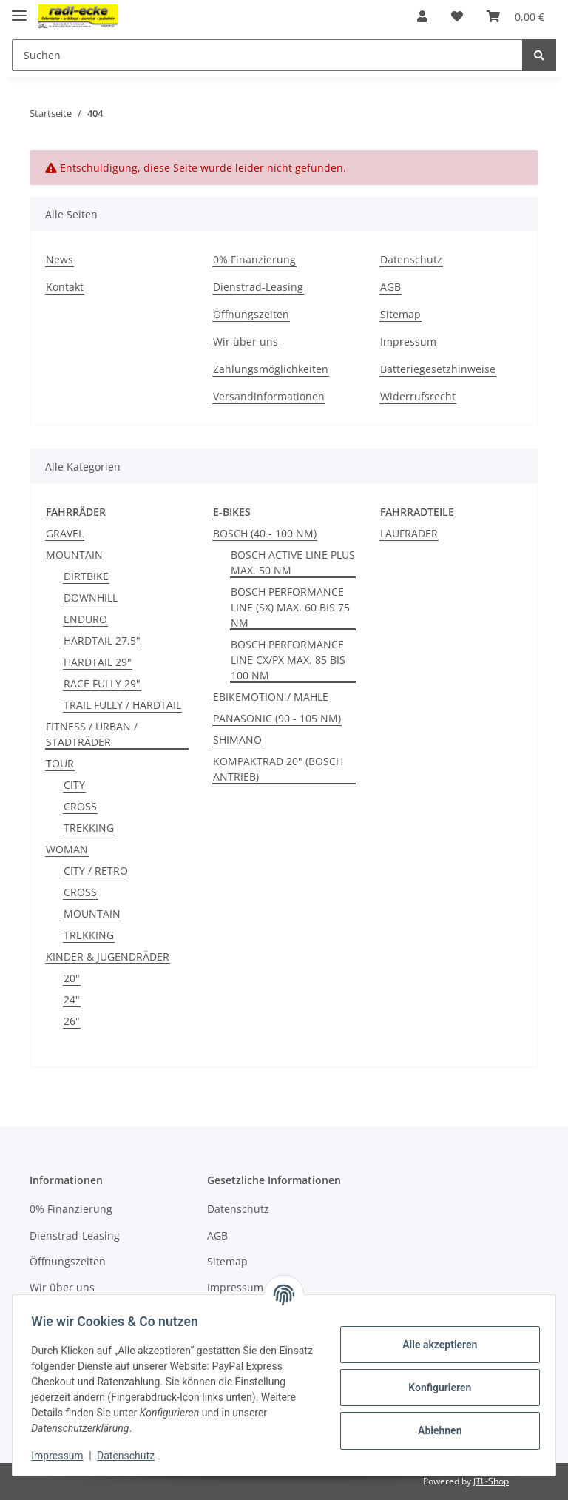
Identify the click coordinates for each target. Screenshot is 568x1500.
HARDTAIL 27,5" (102, 640)
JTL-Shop (491, 1481)
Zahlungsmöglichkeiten (270, 369)
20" (72, 978)
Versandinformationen (269, 396)
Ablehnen (434, 1430)
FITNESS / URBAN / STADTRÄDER (92, 734)
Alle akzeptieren (434, 1345)
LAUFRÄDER (409, 533)
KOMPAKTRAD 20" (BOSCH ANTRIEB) (278, 769)
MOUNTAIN (74, 555)
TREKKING (89, 828)
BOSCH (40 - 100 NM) (265, 533)
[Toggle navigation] (19, 9)
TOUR (60, 763)
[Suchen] (267, 55)
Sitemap (400, 314)
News (59, 259)
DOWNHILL (91, 598)
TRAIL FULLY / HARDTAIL (122, 705)
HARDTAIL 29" (98, 662)
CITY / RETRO (96, 871)
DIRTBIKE (86, 576)
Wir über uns (245, 341)
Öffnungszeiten (251, 314)
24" (72, 999)
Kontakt (65, 287)
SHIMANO (237, 740)
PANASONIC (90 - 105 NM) (277, 718)
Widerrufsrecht (418, 396)
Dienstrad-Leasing (258, 287)
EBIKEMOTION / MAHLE (270, 697)
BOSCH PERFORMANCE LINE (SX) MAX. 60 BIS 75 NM (290, 607)
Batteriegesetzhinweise (438, 369)
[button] (422, 16)
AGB (390, 287)
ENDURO (85, 619)
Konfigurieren (434, 1387)
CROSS (80, 806)
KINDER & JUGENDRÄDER (107, 956)
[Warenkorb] (515, 16)
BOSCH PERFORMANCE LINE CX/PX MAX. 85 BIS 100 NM (288, 659)
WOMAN (67, 849)
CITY (74, 785)
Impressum (408, 341)
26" (72, 1021)
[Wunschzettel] (457, 16)
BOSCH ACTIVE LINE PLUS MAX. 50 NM (293, 562)
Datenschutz (411, 259)
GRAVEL (65, 533)
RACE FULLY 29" (102, 683)
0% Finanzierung (254, 259)
